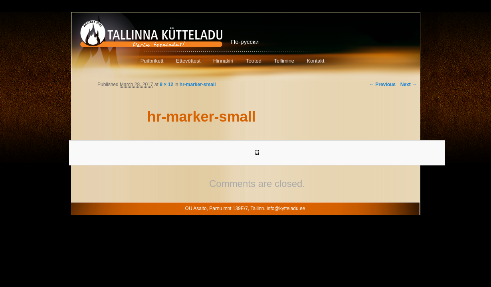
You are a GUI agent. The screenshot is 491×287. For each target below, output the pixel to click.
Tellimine (284, 61)
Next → (408, 84)
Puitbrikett (152, 61)
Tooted (253, 61)
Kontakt (316, 61)
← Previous (382, 84)
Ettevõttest (188, 61)
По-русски (245, 41)
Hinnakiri (223, 61)
